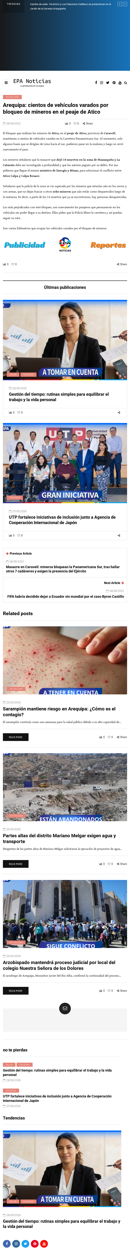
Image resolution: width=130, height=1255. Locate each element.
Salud (13, 377)
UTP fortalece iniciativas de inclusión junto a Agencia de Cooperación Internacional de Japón (62, 523)
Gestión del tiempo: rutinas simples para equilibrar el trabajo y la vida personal (57, 1075)
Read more (16, 740)
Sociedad (28, 377)
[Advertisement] (65, 42)
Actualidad (12, 97)
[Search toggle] (125, 83)
